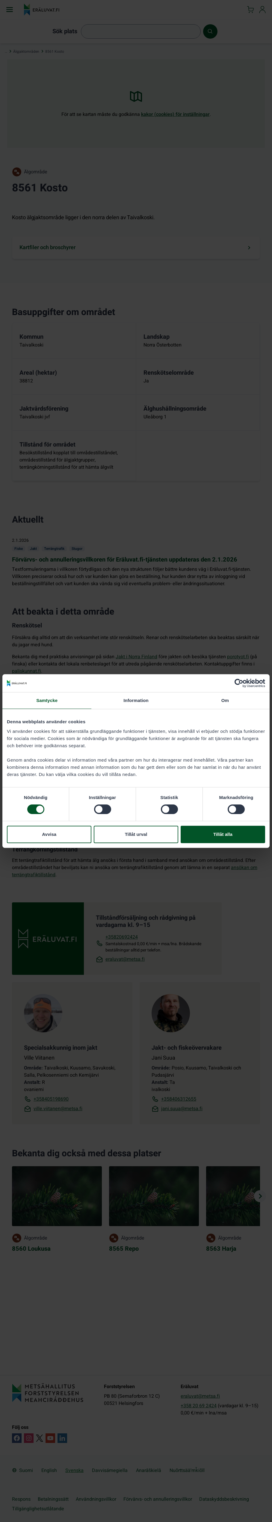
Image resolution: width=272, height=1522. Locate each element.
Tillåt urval (136, 834)
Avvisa (49, 834)
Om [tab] (225, 700)
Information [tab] (136, 700)
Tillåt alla (222, 834)
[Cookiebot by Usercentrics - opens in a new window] (239, 683)
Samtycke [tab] (47, 700)
